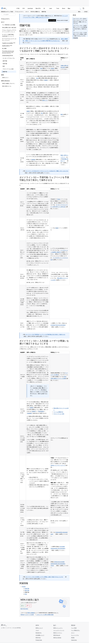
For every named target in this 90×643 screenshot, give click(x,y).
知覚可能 (27, 588)
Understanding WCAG (7, 55)
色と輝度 (4, 48)
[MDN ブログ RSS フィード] (11, 636)
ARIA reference (5, 80)
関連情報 (75, 38)
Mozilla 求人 (39, 632)
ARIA (2, 75)
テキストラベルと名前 (58, 413)
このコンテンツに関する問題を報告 (45, 614)
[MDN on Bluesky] (4, 636)
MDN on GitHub (57, 637)
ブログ (37, 630)
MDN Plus (38, 637)
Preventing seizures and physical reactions (8, 51)
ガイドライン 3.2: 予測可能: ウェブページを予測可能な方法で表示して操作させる (45, 334)
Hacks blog (74, 640)
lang (41, 68)
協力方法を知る (24, 608)
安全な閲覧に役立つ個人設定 (9, 27)
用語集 (72, 637)
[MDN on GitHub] (2, 636)
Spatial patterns (6, 45)
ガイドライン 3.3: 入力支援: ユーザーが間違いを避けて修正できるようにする (44, 577)
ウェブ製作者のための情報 (8, 24)
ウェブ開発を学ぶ (75, 630)
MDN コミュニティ (58, 628)
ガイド (2, 22)
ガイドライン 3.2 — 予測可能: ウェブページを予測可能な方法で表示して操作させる (80, 28)
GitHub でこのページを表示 (27, 614)
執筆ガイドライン (57, 632)
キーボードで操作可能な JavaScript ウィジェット (8, 35)
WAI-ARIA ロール (6, 86)
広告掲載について (40, 635)
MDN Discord (56, 635)
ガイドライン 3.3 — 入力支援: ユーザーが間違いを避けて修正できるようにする (80, 34)
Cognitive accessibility (7, 43)
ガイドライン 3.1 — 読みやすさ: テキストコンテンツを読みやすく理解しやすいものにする (80, 21)
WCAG (24, 586)
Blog (69, 8)
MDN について (39, 628)
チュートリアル (75, 635)
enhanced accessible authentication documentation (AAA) (58, 563)
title (42, 113)
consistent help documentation (58, 325)
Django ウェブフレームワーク (58, 465)
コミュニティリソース (58, 630)
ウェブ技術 (74, 628)
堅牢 (26, 594)
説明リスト (45, 100)
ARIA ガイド (5, 77)
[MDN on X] (7, 636)
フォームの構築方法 (58, 412)
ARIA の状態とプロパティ (8, 83)
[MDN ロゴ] (4, 625)
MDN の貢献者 (30, 612)
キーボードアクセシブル (9, 58)
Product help (39, 640)
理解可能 (5, 71)
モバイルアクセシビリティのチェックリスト (9, 39)
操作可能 (27, 590)
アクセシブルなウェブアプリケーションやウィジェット (9, 31)
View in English (52, 20)
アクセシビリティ (5, 19)
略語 (62, 114)
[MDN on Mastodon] (9, 636)
